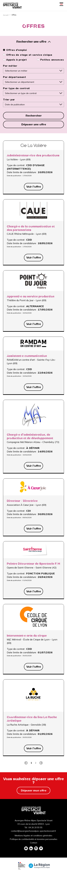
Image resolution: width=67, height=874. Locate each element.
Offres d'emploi (15, 49)
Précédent (26, 762)
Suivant (41, 762)
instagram (36, 848)
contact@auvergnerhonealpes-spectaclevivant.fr (33, 831)
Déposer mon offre (33, 790)
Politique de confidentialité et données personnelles (33, 839)
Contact (33, 842)
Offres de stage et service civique (27, 54)
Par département (14, 76)
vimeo (41, 848)
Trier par (9, 99)
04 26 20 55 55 (35, 827)
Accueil (5, 15)
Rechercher (34, 115)
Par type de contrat (16, 88)
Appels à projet (15, 59)
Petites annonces (50, 59)
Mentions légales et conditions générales (33, 835)
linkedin (31, 848)
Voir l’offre (33, 186)
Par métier (10, 65)
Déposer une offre (33, 124)
